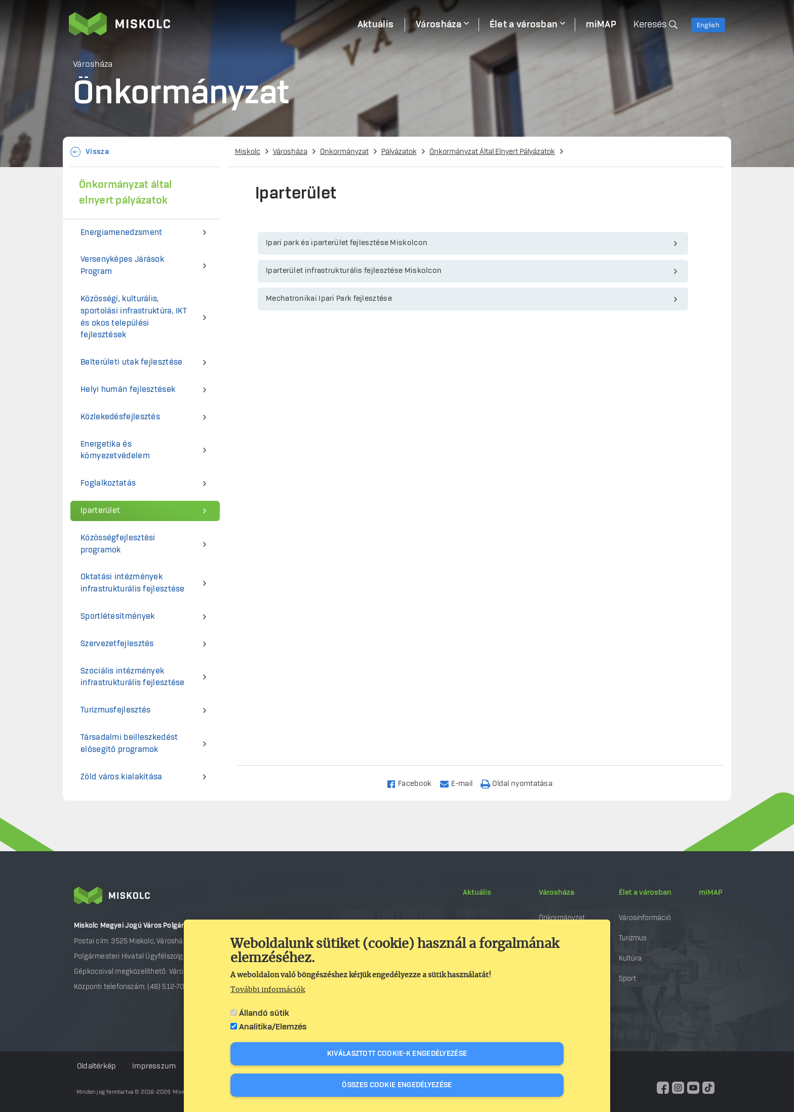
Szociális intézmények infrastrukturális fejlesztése (133, 677)
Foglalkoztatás (108, 483)
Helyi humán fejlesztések (128, 389)
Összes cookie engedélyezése (397, 1085)
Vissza (97, 152)
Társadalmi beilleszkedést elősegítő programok (129, 743)
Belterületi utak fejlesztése (131, 362)
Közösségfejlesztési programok (118, 544)
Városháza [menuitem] (438, 25)
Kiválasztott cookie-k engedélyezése (397, 1054)
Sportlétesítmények (117, 616)
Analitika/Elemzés (273, 1026)
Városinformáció (645, 918)
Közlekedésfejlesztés (120, 417)
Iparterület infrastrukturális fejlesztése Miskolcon (354, 271)
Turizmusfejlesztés (115, 710)
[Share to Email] (460, 783)
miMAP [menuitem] (601, 25)
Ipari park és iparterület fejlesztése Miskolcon (346, 243)
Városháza (290, 152)
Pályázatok (399, 152)
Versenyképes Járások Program (122, 265)
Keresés (649, 25)
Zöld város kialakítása (122, 777)
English (708, 25)
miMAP (711, 893)
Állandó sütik (264, 1013)
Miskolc (247, 152)
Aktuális (477, 893)
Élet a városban (645, 893)
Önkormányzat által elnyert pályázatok (125, 192)
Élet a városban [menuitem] (524, 25)
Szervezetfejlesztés (117, 644)
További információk (267, 990)
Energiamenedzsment (121, 232)
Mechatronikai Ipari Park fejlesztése (329, 299)
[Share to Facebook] (413, 783)
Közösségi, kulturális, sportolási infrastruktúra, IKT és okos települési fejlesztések (134, 317)
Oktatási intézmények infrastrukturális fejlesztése (133, 583)
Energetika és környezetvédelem (115, 450)
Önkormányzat (344, 152)
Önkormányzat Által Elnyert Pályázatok (492, 152)
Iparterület (100, 510)
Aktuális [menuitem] (375, 25)
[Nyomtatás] (521, 783)
